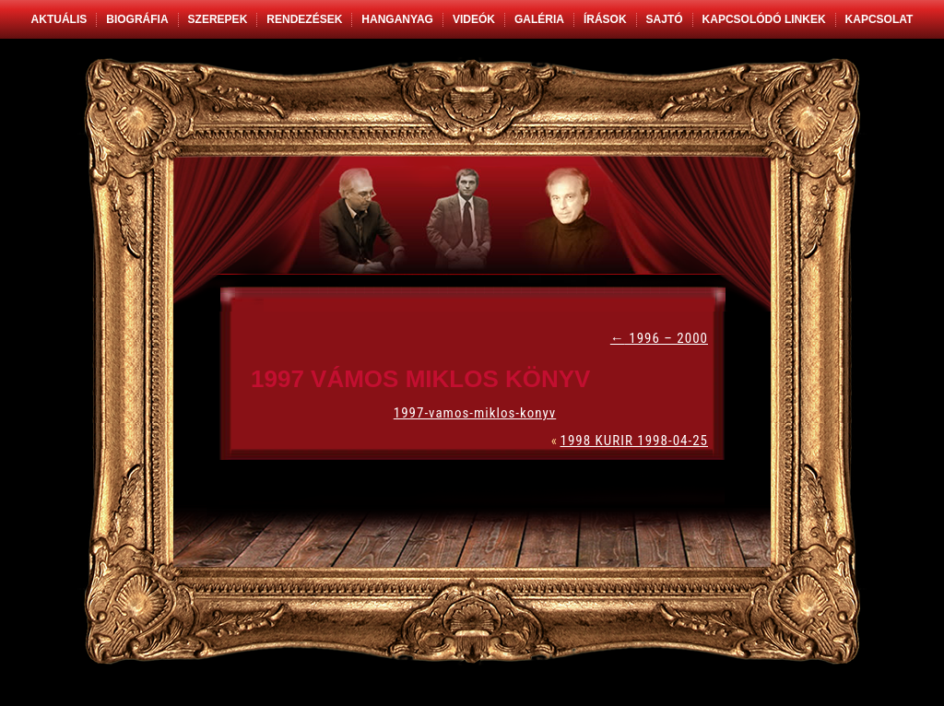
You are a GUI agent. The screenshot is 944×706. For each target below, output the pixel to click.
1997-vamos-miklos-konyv (475, 413)
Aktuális (59, 19)
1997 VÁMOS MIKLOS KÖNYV (420, 379)
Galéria (539, 19)
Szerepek (218, 19)
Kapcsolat (879, 19)
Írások (605, 19)
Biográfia (137, 19)
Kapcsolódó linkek (764, 19)
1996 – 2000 (659, 338)
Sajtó (664, 19)
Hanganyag (397, 19)
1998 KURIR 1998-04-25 (634, 440)
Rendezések (304, 19)
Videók (474, 19)
